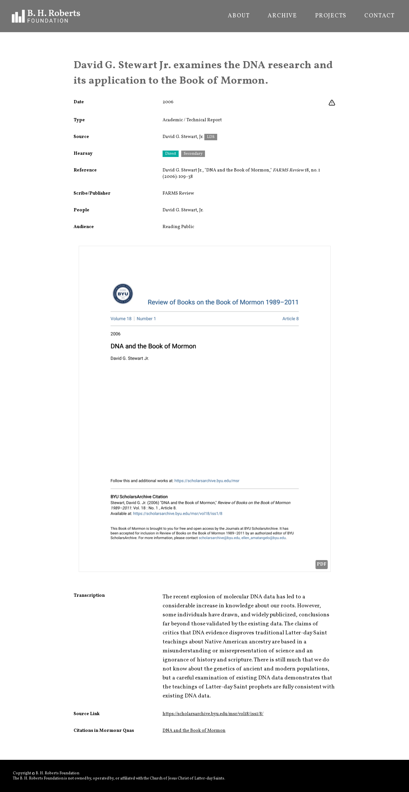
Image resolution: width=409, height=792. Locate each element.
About (239, 16)
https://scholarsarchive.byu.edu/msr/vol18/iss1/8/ (213, 714)
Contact (379, 16)
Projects (330, 16)
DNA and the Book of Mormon (194, 731)
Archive (282, 16)
